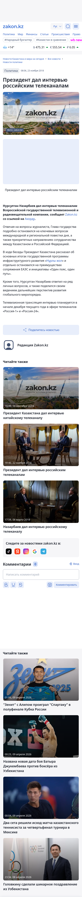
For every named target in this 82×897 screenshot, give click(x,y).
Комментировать (66, 584)
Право (76, 34)
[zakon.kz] (13, 26)
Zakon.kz (71, 214)
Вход (76, 563)
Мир (20, 34)
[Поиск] (68, 26)
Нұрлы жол (54, 261)
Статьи (44, 34)
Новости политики (12, 62)
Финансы (31, 34)
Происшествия (60, 34)
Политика (9, 34)
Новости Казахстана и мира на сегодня (23, 58)
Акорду (30, 219)
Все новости (54, 58)
